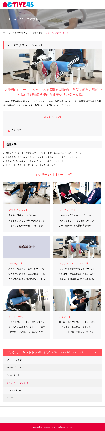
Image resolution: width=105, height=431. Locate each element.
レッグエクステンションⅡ (20, 383)
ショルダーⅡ (13, 375)
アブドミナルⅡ (14, 390)
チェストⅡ (12, 398)
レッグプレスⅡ (14, 367)
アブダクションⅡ (15, 360)
